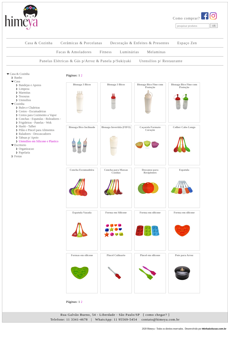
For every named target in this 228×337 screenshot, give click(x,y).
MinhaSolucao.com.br (214, 329)
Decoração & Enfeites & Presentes (139, 43)
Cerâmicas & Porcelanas (81, 43)
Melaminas (156, 52)
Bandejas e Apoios (30, 85)
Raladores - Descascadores (35, 134)
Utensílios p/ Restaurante (160, 61)
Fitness (106, 52)
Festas (18, 156)
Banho (18, 77)
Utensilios (25, 100)
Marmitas (24, 92)
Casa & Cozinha (39, 43)
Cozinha (19, 104)
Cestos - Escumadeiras (32, 111)
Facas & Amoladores (74, 52)
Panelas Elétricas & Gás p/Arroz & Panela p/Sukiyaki (85, 61)
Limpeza (24, 89)
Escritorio (20, 145)
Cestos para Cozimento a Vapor (38, 115)
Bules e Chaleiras (29, 107)
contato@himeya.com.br (161, 319)
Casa (17, 81)
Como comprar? (186, 18)
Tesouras (24, 96)
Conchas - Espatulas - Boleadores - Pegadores (46, 119)
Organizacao (26, 149)
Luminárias (129, 52)
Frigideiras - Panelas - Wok (35, 122)
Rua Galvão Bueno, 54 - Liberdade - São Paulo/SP (114, 315)
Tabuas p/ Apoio (29, 137)
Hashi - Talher (27, 126)
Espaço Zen (187, 43)
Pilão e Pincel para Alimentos (36, 130)
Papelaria (24, 152)
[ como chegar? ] (156, 315)
